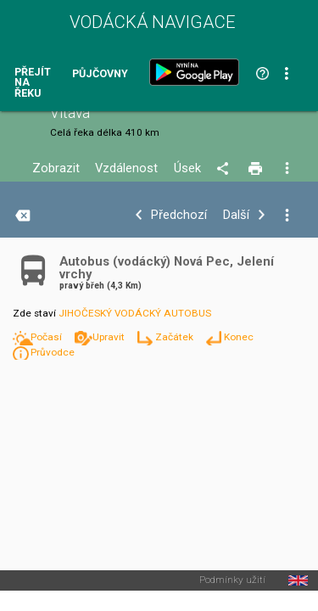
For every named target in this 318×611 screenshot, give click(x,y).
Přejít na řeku (32, 83)
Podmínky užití (232, 580)
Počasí (47, 337)
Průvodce (53, 352)
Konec (239, 337)
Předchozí (179, 215)
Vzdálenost (126, 168)
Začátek (175, 337)
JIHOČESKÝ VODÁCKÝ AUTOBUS (135, 313)
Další (236, 215)
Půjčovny (100, 74)
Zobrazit (56, 168)
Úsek (187, 168)
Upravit (109, 337)
